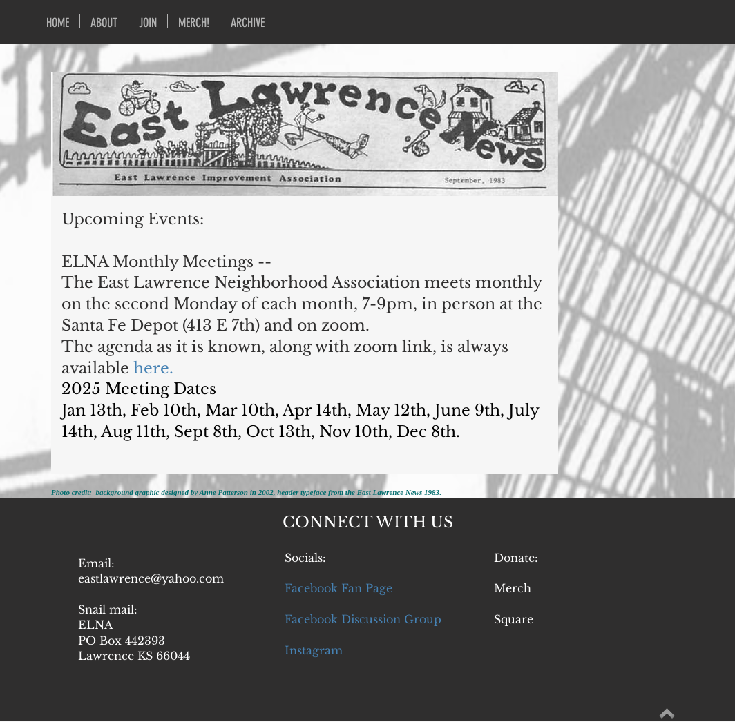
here (151, 368)
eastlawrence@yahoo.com (151, 578)
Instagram (314, 650)
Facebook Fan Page (338, 588)
